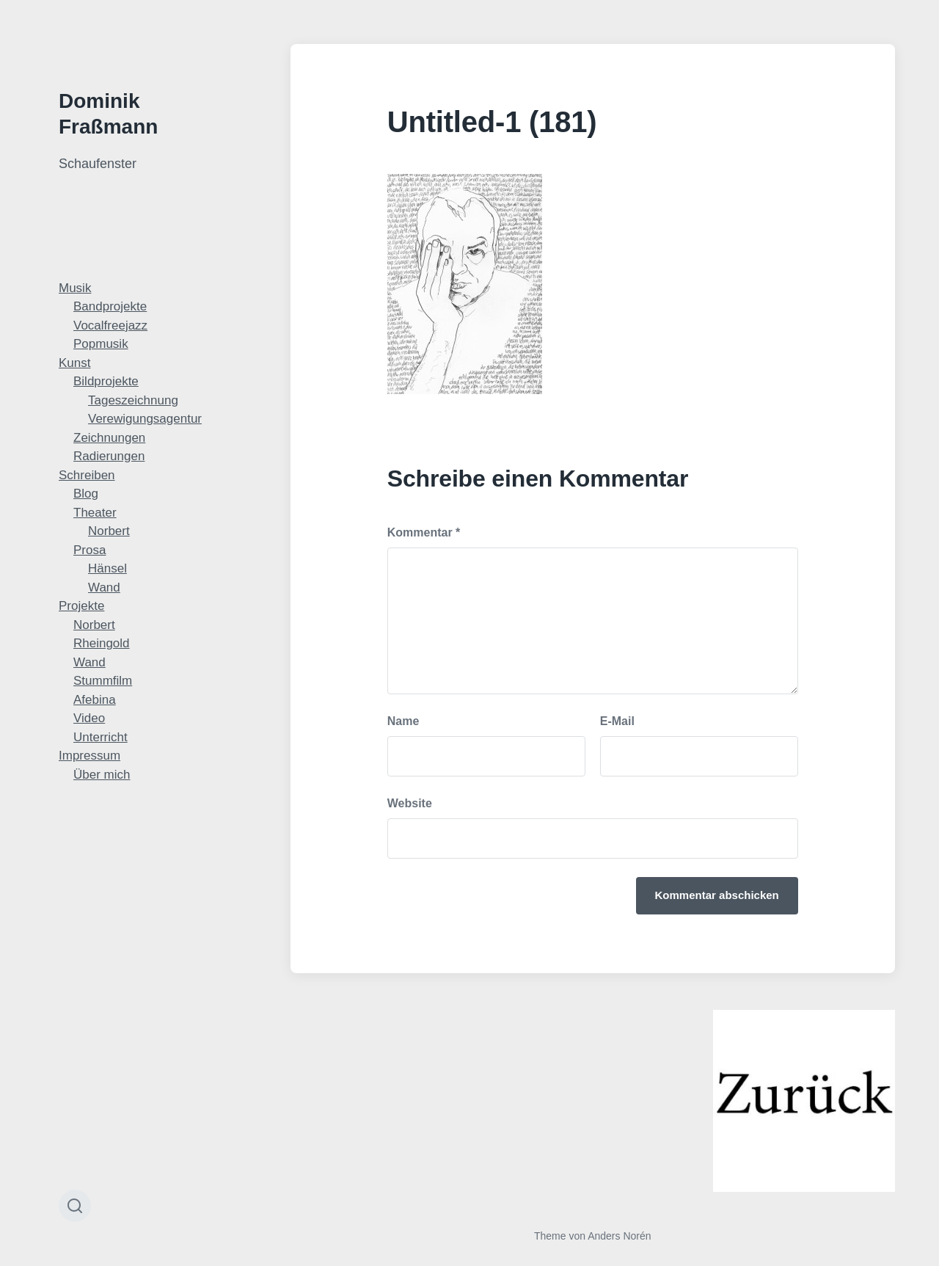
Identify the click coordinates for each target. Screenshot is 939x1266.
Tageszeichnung (133, 400)
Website (409, 803)
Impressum (89, 756)
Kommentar (424, 532)
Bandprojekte (110, 306)
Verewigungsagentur (145, 419)
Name (403, 721)
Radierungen (109, 456)
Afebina (94, 700)
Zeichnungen (109, 438)
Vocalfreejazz (110, 325)
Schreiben (87, 475)
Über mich (101, 775)
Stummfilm (102, 681)
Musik (75, 288)
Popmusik (100, 344)
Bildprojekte (106, 381)
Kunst (74, 363)
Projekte (81, 606)
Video (89, 718)
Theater (95, 513)
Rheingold (101, 643)
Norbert (109, 531)
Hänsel (107, 568)
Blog (85, 494)
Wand (104, 587)
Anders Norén (619, 1236)
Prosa (89, 550)
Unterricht (100, 737)
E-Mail (617, 721)
